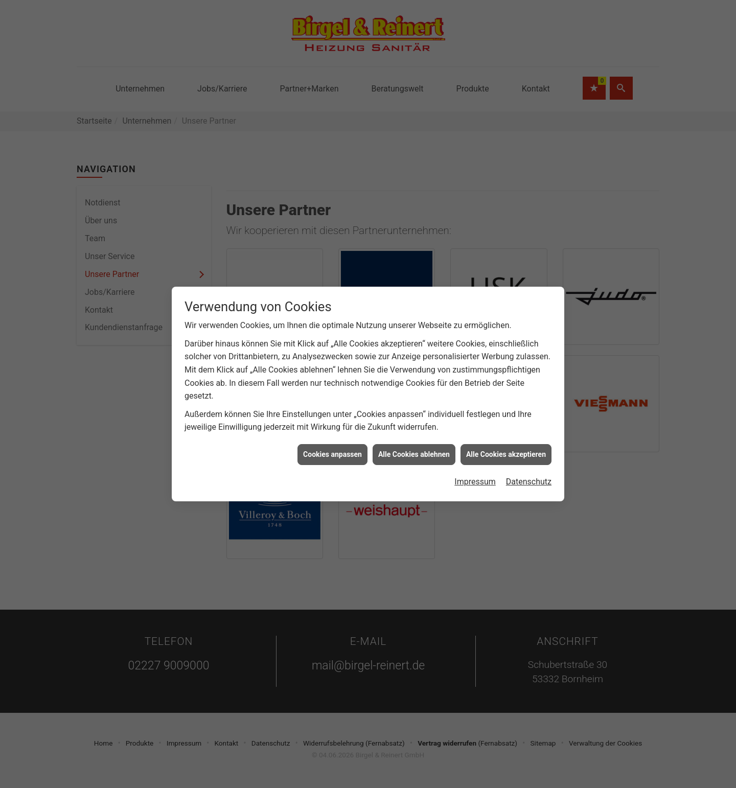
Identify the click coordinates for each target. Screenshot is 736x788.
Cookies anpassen (332, 446)
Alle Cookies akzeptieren (506, 446)
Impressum (475, 473)
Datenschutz (528, 473)
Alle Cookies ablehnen (414, 446)
